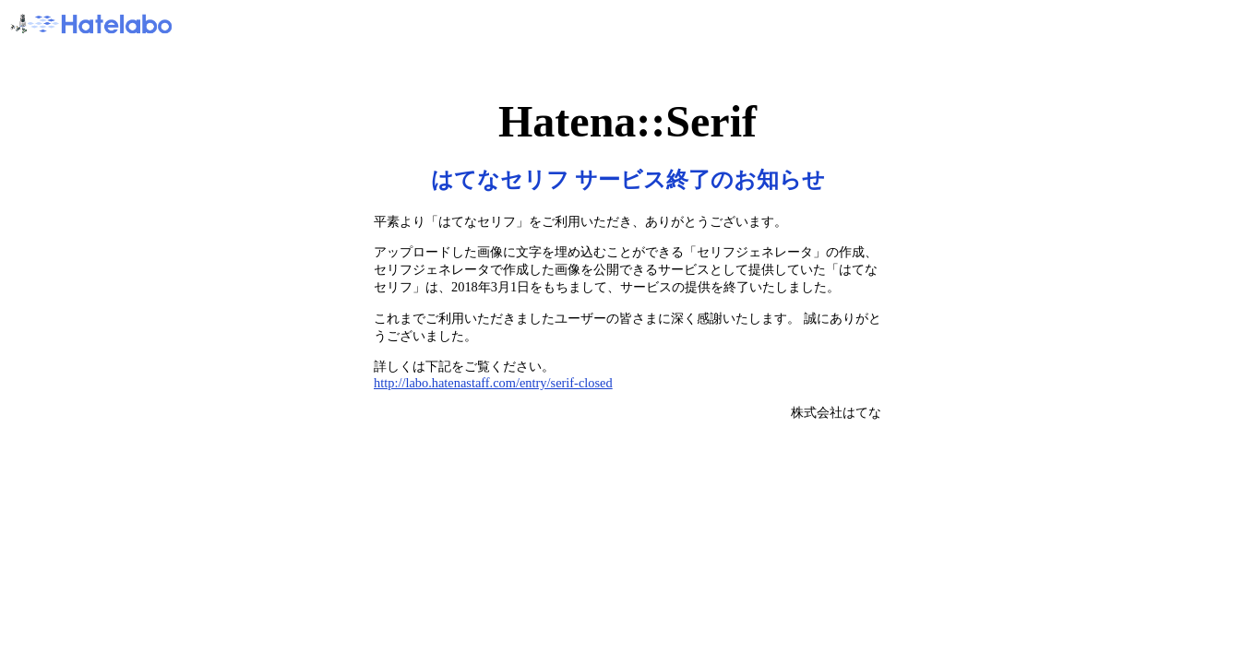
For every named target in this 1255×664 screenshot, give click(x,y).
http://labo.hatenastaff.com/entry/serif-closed (493, 382)
